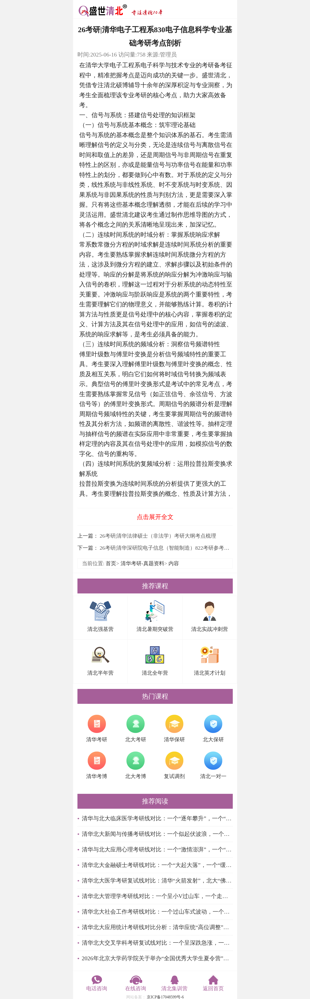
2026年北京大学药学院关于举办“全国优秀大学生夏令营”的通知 (157, 958)
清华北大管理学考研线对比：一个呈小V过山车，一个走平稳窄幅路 (157, 896)
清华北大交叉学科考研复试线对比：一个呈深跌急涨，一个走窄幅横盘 (157, 943)
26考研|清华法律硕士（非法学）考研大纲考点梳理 (157, 536)
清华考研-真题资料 (142, 563)
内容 (173, 563)
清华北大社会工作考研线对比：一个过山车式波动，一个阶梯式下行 (157, 912)
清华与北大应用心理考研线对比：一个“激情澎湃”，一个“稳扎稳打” (157, 849)
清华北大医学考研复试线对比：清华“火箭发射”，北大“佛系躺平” (157, 880)
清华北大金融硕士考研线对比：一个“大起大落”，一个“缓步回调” (157, 865)
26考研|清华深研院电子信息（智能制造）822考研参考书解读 (169, 548)
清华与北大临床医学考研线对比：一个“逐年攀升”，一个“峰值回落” (157, 818)
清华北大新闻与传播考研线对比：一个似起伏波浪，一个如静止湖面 (157, 834)
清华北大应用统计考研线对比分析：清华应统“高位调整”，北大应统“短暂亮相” (157, 927)
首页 (111, 563)
